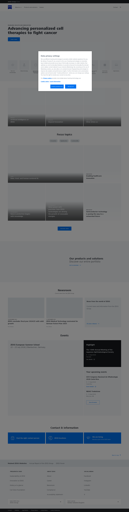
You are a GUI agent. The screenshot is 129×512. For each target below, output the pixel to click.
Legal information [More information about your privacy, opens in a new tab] (55, 81)
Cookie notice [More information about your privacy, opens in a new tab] (45, 81)
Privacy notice (47, 78)
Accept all (71, 86)
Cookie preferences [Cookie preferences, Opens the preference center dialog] (57, 86)
